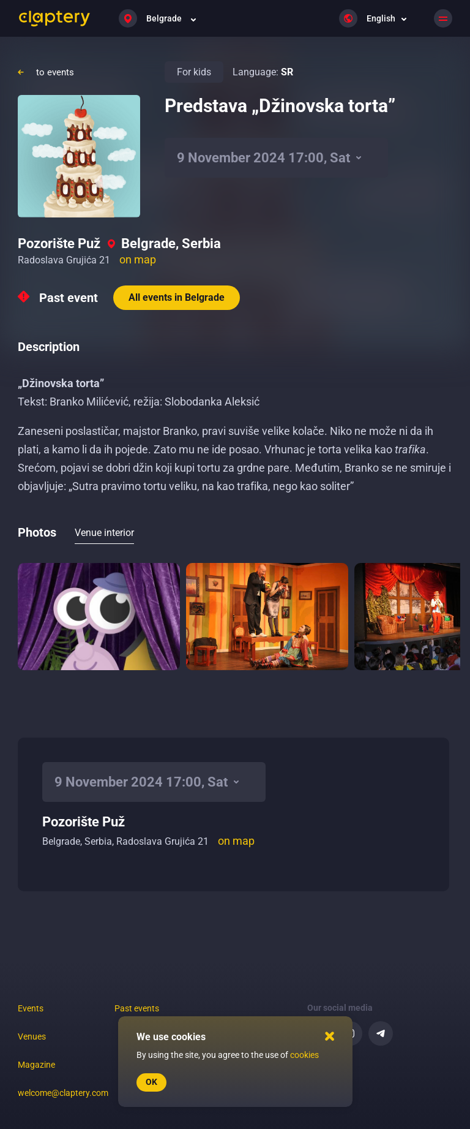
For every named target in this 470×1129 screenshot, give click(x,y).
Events (30, 1008)
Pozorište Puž (59, 243)
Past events (136, 1008)
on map (137, 259)
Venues (32, 1036)
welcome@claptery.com (63, 1093)
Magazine (36, 1065)
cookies (304, 1055)
